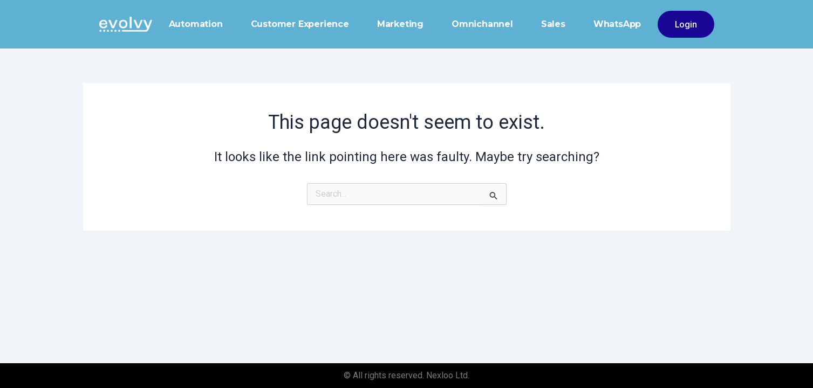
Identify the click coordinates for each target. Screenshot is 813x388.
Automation (196, 24)
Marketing (400, 24)
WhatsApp (617, 24)
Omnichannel (482, 24)
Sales (553, 24)
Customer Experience (300, 24)
